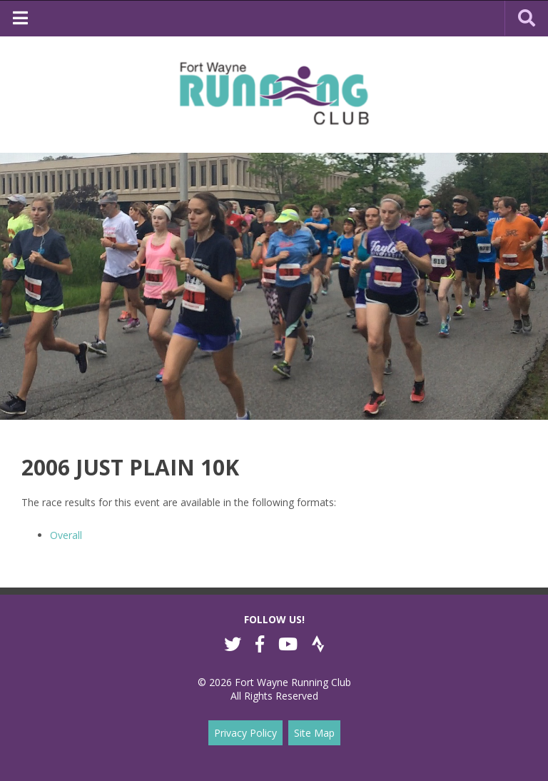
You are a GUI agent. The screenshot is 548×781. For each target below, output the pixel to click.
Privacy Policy (245, 733)
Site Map (314, 733)
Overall (66, 535)
